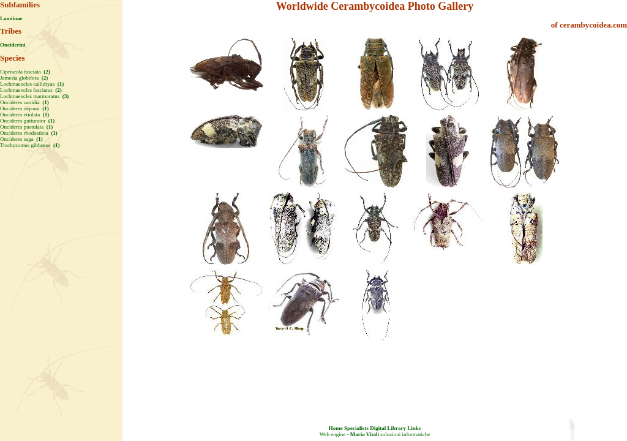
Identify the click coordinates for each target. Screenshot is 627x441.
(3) (65, 96)
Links (414, 428)
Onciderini (13, 45)
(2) (46, 72)
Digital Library (388, 428)
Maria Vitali (364, 434)
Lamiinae (11, 18)
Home (336, 428)
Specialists (356, 428)
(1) (60, 84)
